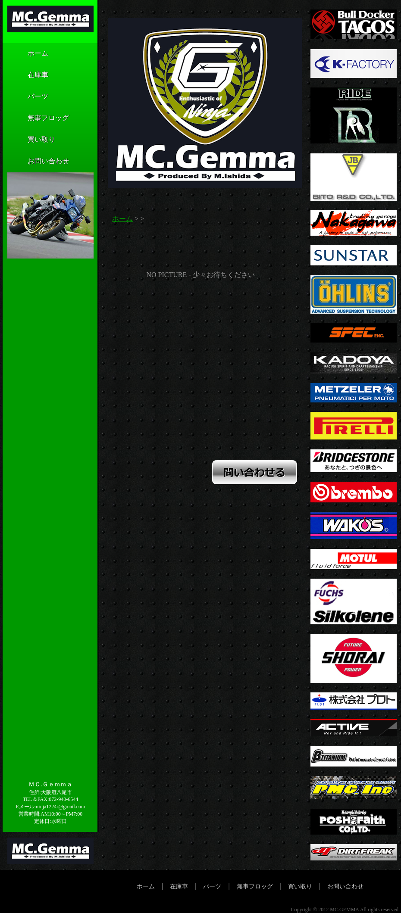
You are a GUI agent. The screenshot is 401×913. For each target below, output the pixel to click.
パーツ (25, 97)
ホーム (25, 54)
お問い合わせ (35, 161)
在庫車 (25, 75)
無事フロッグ (35, 118)
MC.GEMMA (344, 910)
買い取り (28, 140)
